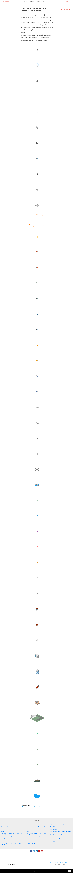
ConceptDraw (6, 1)
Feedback (56, 862)
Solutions (32, 1)
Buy (44, 1)
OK (69, 871)
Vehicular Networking (39, 806)
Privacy (63, 862)
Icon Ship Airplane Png (55, 838)
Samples (38, 1)
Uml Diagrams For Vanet (31, 824)
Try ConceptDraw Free (65, 9)
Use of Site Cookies (44, 871)
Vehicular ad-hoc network (31, 840)
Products (25, 1)
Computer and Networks (27, 806)
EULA (60, 862)
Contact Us (51, 862)
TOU (66, 862)
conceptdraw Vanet (5, 824)
